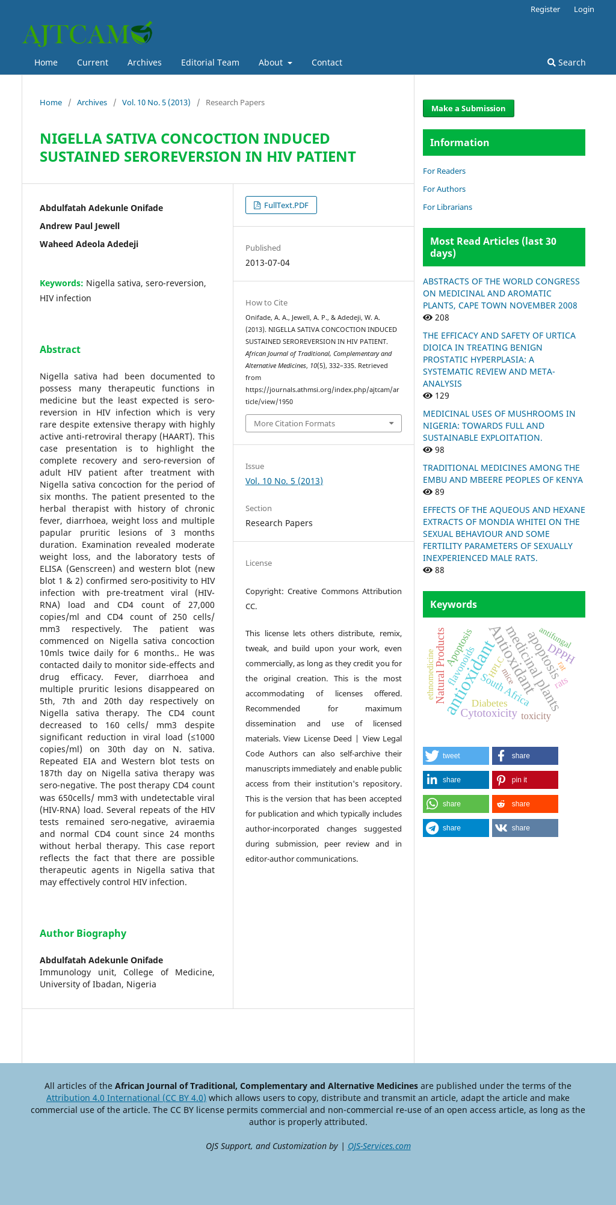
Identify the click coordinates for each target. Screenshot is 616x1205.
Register (545, 9)
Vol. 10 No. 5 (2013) (156, 102)
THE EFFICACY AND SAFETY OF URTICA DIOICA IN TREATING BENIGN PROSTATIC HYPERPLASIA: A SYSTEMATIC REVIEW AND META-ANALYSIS (499, 359)
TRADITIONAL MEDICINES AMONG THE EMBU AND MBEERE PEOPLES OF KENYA (503, 473)
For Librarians (447, 206)
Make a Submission (468, 108)
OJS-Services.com (379, 1145)
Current (92, 62)
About (272, 62)
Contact (327, 62)
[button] (456, 756)
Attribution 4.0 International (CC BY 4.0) (126, 1097)
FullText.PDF (285, 205)
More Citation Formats (294, 423)
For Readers (444, 170)
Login (584, 9)
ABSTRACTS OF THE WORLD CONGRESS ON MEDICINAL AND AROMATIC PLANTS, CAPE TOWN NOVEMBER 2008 (501, 293)
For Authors (444, 188)
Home (46, 62)
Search (566, 62)
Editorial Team (210, 62)
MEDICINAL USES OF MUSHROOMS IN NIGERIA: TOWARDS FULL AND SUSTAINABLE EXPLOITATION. (499, 425)
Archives (145, 62)
